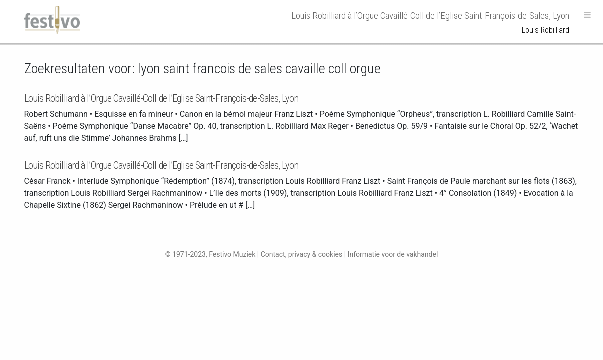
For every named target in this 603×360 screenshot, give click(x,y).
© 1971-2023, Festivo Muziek (210, 254)
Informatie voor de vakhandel (393, 254)
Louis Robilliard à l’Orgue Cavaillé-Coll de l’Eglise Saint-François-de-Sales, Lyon (161, 98)
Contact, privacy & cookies (302, 254)
